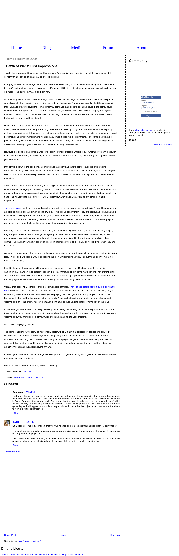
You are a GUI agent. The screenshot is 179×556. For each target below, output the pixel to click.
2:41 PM (27, 372)
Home (16, 47)
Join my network (151, 112)
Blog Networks (150, 116)
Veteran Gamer (147, 102)
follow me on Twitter (163, 144)
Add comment (12, 451)
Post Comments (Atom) (29, 541)
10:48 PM (29, 422)
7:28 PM (30, 392)
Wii (153, 108)
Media (76, 47)
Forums (109, 47)
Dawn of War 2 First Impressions (32, 66)
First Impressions (33, 377)
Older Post (115, 535)
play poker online (143, 130)
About (142, 47)
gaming (144, 108)
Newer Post (10, 535)
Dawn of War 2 (19, 377)
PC (43, 377)
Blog (46, 47)
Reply (15, 412)
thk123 (15, 422)
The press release (13, 208)
